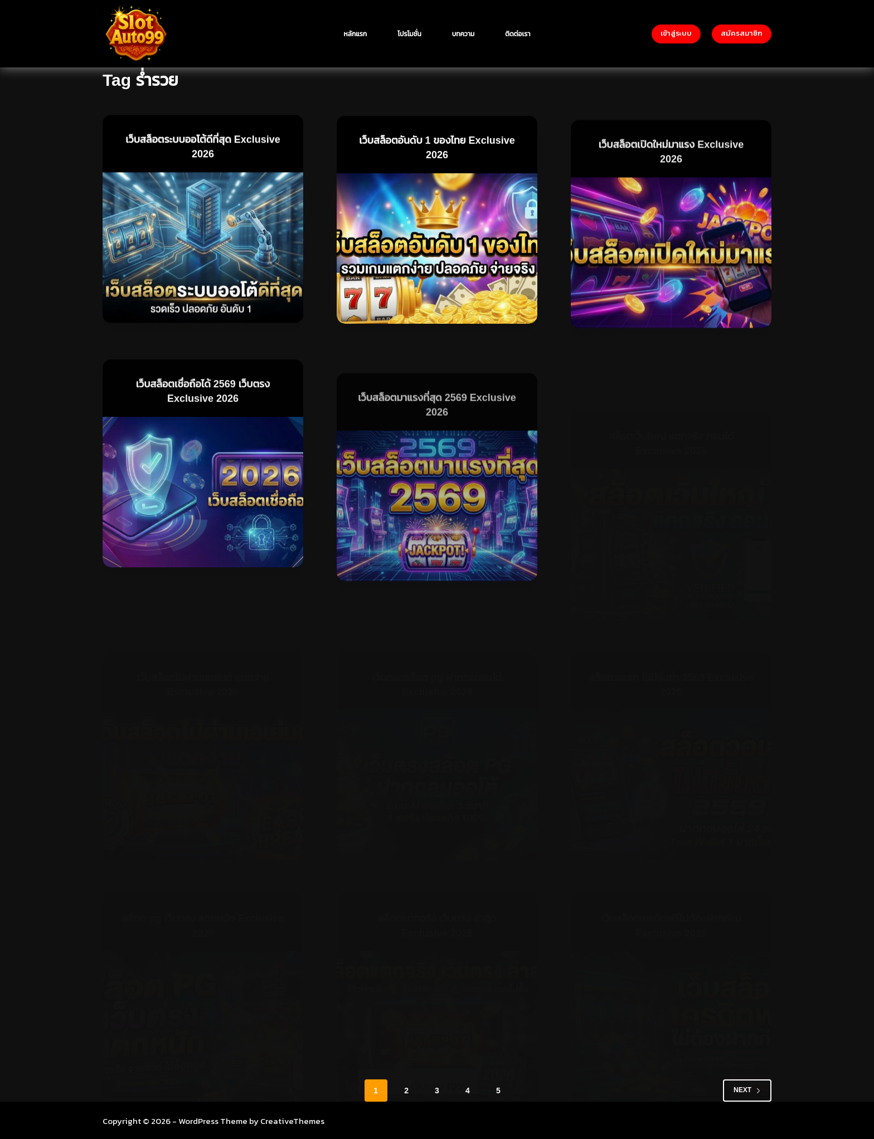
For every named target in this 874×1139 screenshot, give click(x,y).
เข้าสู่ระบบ (676, 33)
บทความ (463, 34)
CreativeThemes (292, 1119)
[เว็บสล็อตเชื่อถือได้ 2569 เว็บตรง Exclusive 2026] (203, 506)
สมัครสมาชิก (742, 33)
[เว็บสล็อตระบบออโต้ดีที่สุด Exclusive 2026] (203, 248)
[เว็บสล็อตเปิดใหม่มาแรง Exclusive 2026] (671, 276)
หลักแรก (355, 34)
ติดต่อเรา (517, 34)
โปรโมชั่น (409, 34)
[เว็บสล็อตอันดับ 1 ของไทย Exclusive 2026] (437, 252)
